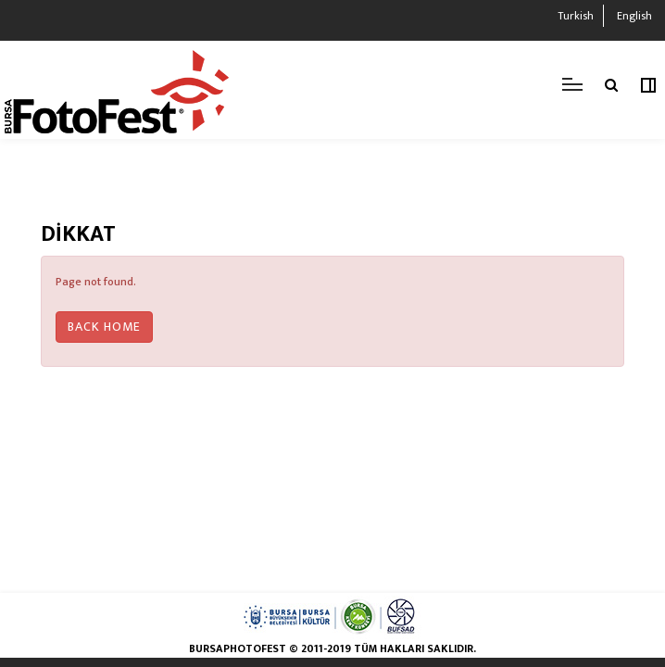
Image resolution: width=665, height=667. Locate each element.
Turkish (576, 15)
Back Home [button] (104, 326)
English (634, 15)
